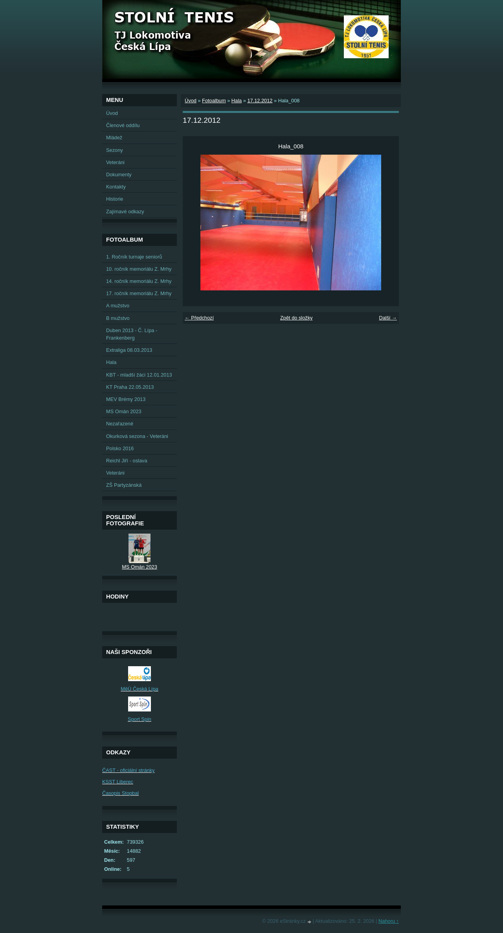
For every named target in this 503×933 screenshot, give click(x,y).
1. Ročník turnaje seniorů (134, 257)
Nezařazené (119, 424)
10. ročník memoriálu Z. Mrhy (138, 269)
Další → (388, 318)
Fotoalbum (214, 100)
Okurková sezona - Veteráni (137, 436)
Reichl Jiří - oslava (126, 461)
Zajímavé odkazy (125, 211)
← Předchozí (199, 318)
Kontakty (116, 187)
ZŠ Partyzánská (123, 485)
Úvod (190, 100)
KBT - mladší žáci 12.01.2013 (139, 375)
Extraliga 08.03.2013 (129, 350)
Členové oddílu (123, 125)
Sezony (114, 150)
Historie (114, 199)
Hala (236, 100)
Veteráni (115, 162)
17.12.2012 (259, 100)
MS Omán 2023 (123, 411)
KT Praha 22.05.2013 (130, 387)
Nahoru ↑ (388, 921)
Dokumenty (119, 174)
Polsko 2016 (120, 448)
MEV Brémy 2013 (125, 399)
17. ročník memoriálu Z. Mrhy (138, 293)
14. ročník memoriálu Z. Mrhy (138, 281)
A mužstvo (117, 306)
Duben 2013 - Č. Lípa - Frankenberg (131, 334)
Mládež (114, 137)
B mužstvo (118, 318)
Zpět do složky (296, 318)
